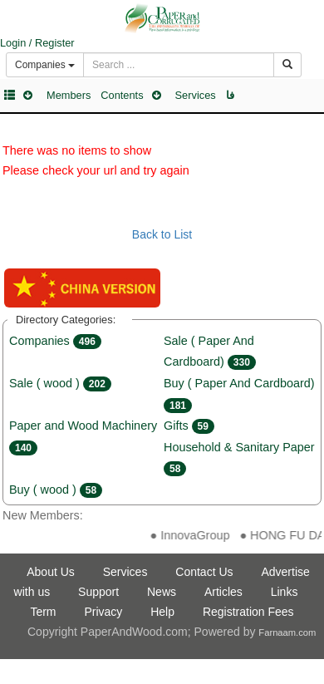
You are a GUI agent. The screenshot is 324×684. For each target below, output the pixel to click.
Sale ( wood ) (60, 383)
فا (230, 95)
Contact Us (204, 571)
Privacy (103, 611)
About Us (51, 571)
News (161, 591)
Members (69, 95)
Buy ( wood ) (55, 489)
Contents (122, 95)
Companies (55, 340)
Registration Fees (248, 611)
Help (162, 611)
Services (195, 95)
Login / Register (37, 43)
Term (43, 611)
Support (98, 591)
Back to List (162, 234)
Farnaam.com (287, 632)
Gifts (189, 425)
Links (284, 591)
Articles (223, 591)
